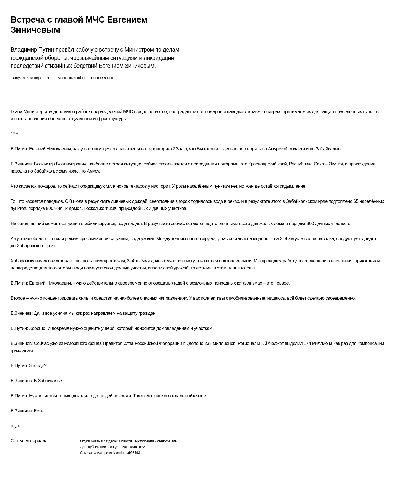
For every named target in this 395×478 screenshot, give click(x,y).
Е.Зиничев (21, 164)
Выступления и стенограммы (155, 441)
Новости (125, 441)
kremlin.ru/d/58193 (126, 453)
